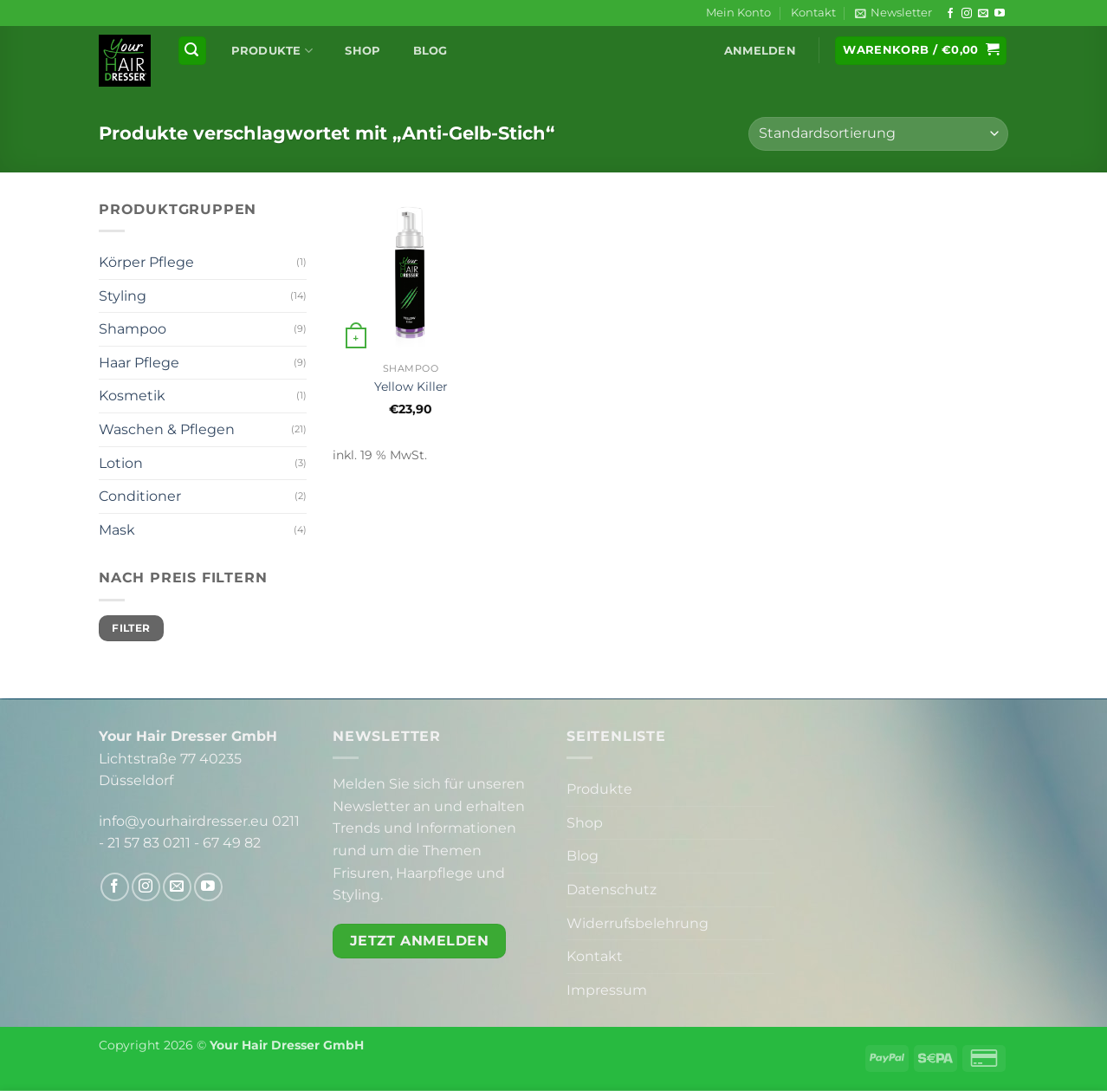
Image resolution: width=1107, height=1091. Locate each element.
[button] (893, 13)
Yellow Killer (411, 386)
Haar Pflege (139, 362)
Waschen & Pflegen (167, 429)
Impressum (606, 990)
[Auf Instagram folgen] (966, 14)
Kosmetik (132, 395)
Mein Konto (738, 12)
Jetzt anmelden (419, 940)
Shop (362, 50)
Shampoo (132, 329)
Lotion (121, 463)
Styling (122, 296)
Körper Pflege (146, 262)
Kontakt (813, 12)
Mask (117, 530)
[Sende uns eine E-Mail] (983, 14)
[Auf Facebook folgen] (950, 14)
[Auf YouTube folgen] (999, 14)
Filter (131, 627)
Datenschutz (611, 889)
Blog (430, 50)
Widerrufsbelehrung (637, 923)
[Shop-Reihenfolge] (878, 134)
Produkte (272, 50)
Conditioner (140, 496)
